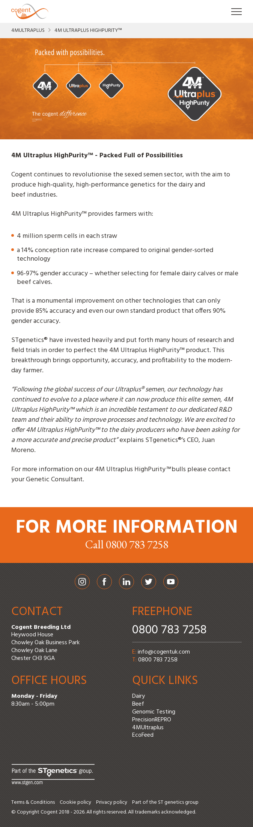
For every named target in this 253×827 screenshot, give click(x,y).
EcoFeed (143, 735)
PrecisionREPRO (151, 720)
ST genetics (171, 802)
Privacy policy (111, 802)
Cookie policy (75, 802)
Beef (138, 704)
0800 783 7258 (169, 630)
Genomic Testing (153, 712)
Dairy (138, 696)
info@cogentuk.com (164, 652)
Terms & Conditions (33, 802)
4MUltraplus (28, 30)
